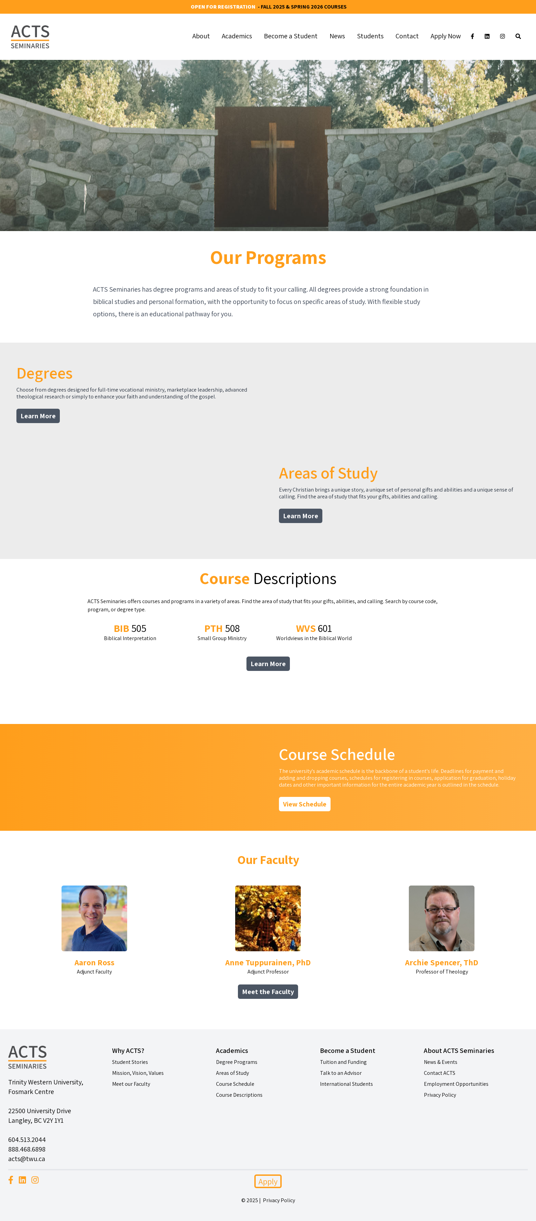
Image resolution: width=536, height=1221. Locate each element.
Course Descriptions (239, 1094)
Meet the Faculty (268, 991)
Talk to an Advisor (341, 1073)
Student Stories (130, 1062)
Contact (407, 35)
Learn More (38, 415)
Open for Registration (223, 6)
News (337, 35)
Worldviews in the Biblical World (314, 632)
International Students (346, 1084)
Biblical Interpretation (130, 632)
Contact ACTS (439, 1073)
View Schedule (304, 804)
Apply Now (446, 35)
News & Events (440, 1062)
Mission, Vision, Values (138, 1073)
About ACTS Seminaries (459, 1050)
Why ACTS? (128, 1050)
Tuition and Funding (343, 1062)
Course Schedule (235, 1084)
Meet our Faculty (131, 1084)
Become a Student (291, 35)
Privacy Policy (440, 1094)
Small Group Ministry (222, 632)
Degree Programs (236, 1062)
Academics (237, 35)
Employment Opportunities (456, 1084)
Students (370, 35)
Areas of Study (232, 1073)
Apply (268, 1181)
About (201, 35)
